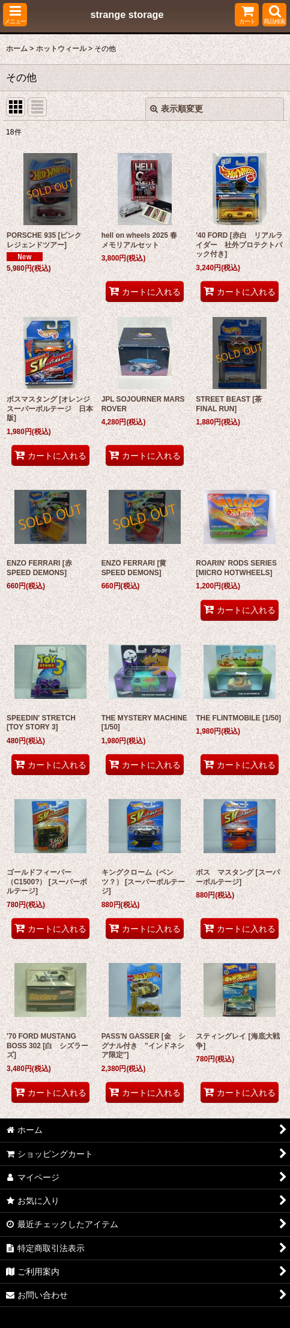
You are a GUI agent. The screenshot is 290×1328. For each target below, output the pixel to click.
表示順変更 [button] (176, 108)
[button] (15, 14)
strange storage (126, 14)
